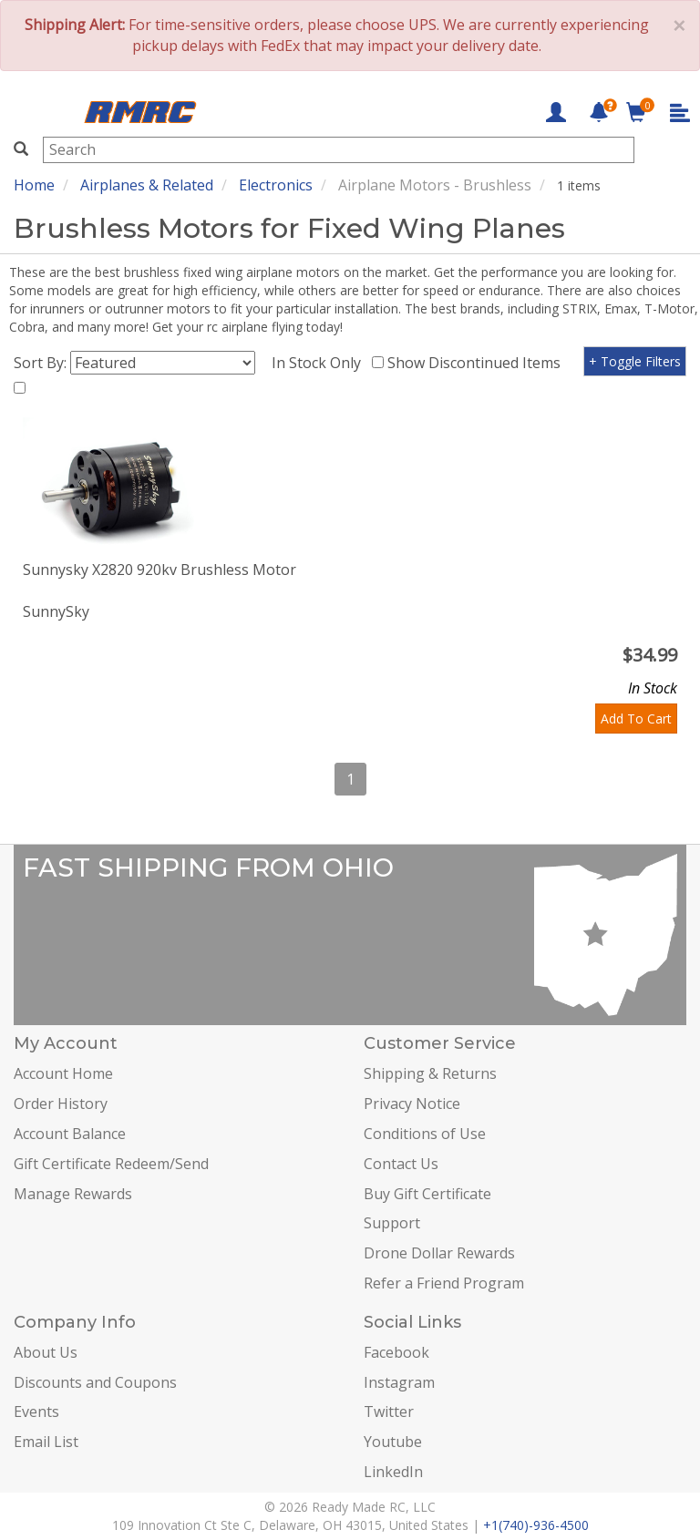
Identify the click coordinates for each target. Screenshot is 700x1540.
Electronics (276, 185)
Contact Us (401, 1164)
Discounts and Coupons (95, 1382)
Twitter (389, 1411)
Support (392, 1223)
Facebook (396, 1352)
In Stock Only (320, 363)
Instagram (399, 1382)
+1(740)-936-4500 (536, 1525)
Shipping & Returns (430, 1073)
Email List (46, 1442)
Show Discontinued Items (477, 363)
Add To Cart (636, 718)
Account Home (63, 1073)
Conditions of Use (425, 1134)
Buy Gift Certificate (427, 1194)
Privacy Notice (412, 1103)
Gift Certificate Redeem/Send (111, 1164)
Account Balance (70, 1134)
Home (34, 185)
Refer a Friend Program (444, 1283)
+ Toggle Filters (635, 361)
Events (36, 1411)
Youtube (393, 1442)
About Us (45, 1352)
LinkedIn (393, 1472)
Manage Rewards (73, 1194)
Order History (61, 1103)
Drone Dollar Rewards (439, 1253)
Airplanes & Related (146, 185)
